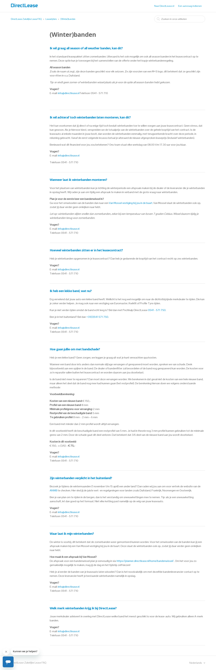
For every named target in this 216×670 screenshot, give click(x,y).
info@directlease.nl (68, 93)
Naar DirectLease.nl (164, 5)
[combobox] (179, 19)
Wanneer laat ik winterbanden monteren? (78, 180)
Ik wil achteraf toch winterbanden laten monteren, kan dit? (90, 117)
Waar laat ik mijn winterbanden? (72, 534)
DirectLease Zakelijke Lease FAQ (26, 19)
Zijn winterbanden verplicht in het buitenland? (81, 478)
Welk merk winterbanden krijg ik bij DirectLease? (83, 608)
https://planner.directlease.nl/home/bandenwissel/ (145, 561)
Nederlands (195, 662)
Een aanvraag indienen (190, 5)
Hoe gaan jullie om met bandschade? (75, 349)
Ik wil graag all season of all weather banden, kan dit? (86, 48)
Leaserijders (51, 19)
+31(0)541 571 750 (97, 317)
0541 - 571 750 (157, 310)
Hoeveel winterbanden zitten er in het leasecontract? (86, 250)
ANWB (53, 490)
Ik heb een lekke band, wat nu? (71, 291)
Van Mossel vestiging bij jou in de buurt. (131, 203)
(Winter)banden (67, 19)
